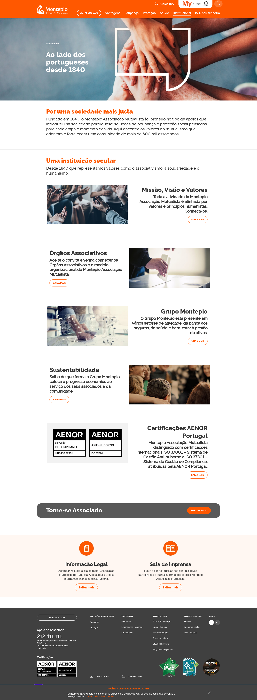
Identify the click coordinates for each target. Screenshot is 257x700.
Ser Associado (89, 13)
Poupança (132, 13)
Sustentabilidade (160, 638)
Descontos (126, 621)
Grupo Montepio (160, 627)
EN (217, 622)
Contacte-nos (164, 3)
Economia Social (191, 627)
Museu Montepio (160, 633)
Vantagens (112, 13)
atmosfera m (127, 633)
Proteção (149, 13)
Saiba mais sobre (100, 696)
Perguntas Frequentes (163, 649)
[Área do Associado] (195, 4)
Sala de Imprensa (161, 644)
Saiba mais (197, 219)
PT (211, 622)
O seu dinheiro (209, 13)
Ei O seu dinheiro (193, 616)
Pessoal (187, 621)
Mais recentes (190, 633)
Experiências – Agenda (132, 627)
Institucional (182, 13)
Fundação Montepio (162, 621)
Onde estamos (135, 676)
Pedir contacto (199, 510)
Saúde (164, 13)
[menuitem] (89, 13)
